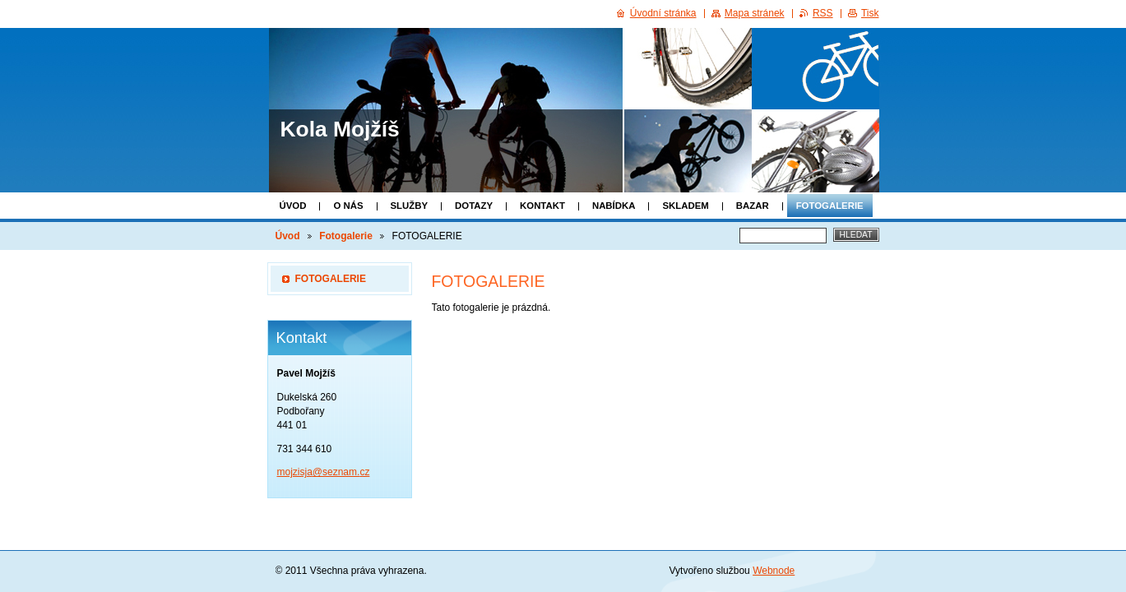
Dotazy (474, 205)
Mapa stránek (755, 13)
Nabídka (614, 205)
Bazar (752, 205)
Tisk (870, 13)
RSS (823, 13)
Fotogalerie (830, 205)
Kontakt (542, 205)
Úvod (293, 205)
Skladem (685, 205)
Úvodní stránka (663, 13)
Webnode (774, 570)
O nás (348, 205)
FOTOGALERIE (330, 278)
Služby (410, 205)
